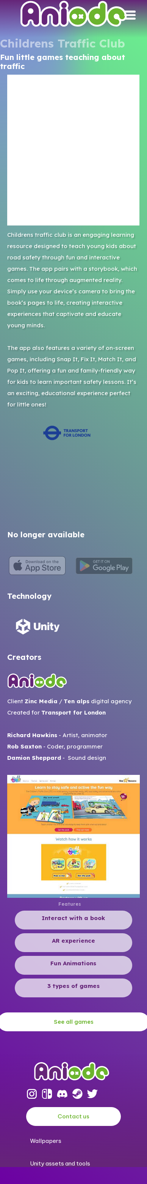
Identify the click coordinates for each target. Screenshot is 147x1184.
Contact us (73, 1116)
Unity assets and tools (60, 1163)
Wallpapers (45, 1140)
